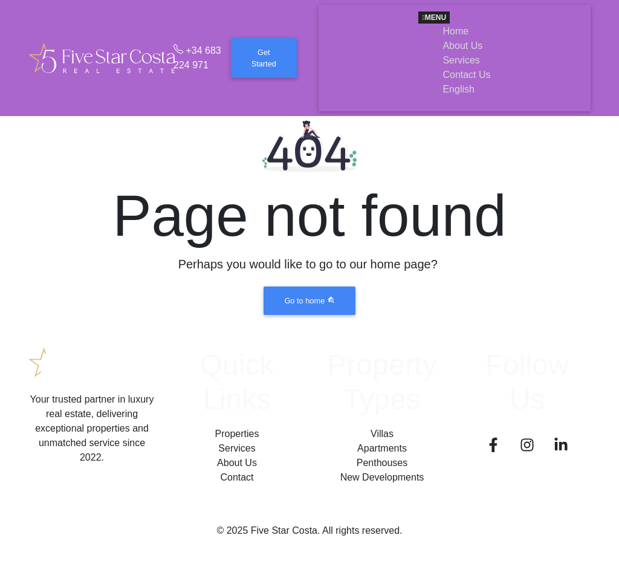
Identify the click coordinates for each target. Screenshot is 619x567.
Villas (382, 434)
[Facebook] (493, 447)
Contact (236, 477)
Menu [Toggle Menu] (434, 17)
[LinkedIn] (561, 447)
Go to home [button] (309, 300)
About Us (237, 463)
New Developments (382, 477)
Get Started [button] (263, 58)
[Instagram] (527, 447)
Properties (237, 434)
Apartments (382, 448)
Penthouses (382, 463)
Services (236, 448)
